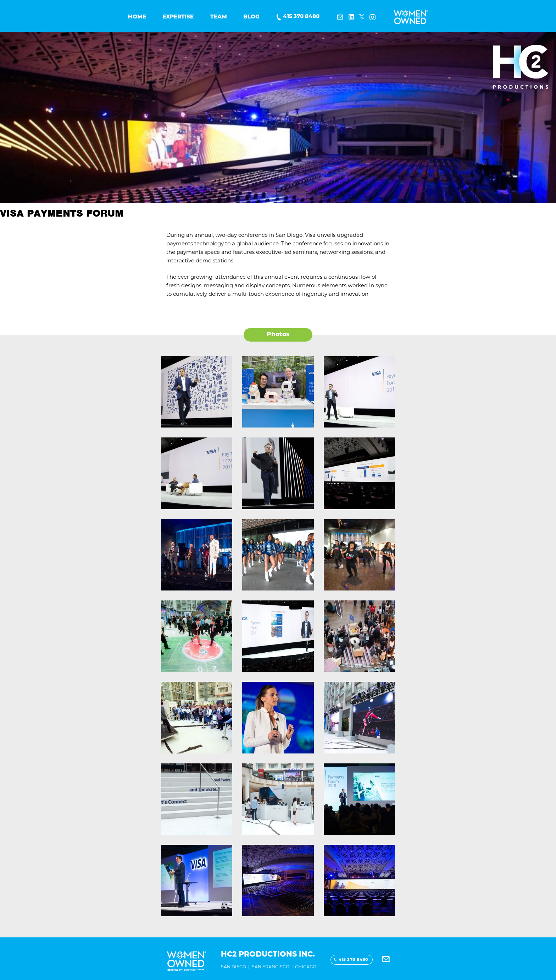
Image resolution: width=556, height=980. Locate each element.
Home (137, 17)
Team (218, 17)
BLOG (251, 17)
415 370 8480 (301, 17)
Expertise (178, 17)
